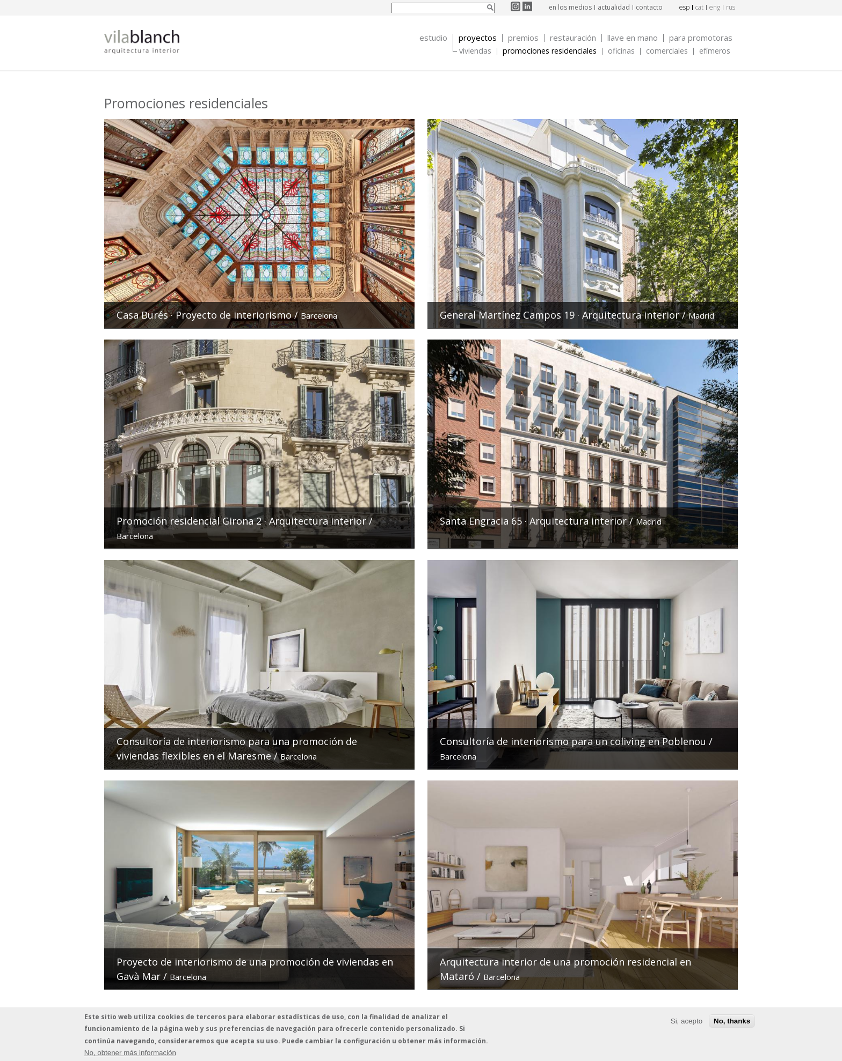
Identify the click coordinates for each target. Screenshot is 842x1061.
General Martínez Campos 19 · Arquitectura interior (559, 314)
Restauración (573, 38)
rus (730, 7)
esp (684, 7)
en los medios (570, 7)
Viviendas (475, 51)
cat (699, 7)
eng (714, 7)
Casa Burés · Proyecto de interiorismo (204, 314)
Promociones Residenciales (550, 51)
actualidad (614, 7)
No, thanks (732, 1022)
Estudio (433, 38)
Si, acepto (686, 1022)
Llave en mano (632, 38)
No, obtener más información (130, 1054)
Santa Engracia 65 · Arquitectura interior (533, 520)
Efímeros (714, 51)
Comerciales (667, 51)
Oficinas (621, 51)
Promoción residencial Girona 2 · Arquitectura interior (241, 520)
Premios (523, 38)
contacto (649, 7)
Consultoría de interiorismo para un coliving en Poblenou (574, 741)
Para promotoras (700, 38)
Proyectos (478, 38)
